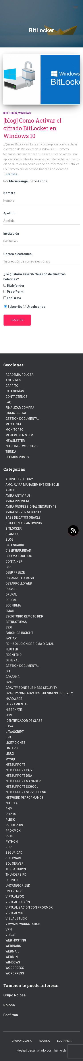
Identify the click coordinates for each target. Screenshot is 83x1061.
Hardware (14, 699)
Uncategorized (18, 885)
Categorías (15, 391)
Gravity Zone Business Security (31, 688)
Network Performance (24, 797)
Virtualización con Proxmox (29, 907)
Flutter (12, 649)
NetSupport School (22, 786)
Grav (10, 682)
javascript (15, 731)
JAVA (9, 726)
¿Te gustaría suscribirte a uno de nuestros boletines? (34, 276)
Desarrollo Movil (20, 578)
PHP (9, 808)
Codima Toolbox (19, 556)
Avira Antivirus (18, 495)
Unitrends (14, 891)
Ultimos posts (17, 457)
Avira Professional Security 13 (31, 506)
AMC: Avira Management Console (32, 484)
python (12, 841)
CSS (9, 567)
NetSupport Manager (23, 781)
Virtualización (18, 902)
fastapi (11, 638)
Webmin (12, 957)
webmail (12, 951)
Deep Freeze (15, 572)
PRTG (10, 836)
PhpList (12, 814)
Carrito (12, 385)
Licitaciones (15, 742)
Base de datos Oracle (23, 517)
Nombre (9, 193)
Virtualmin (14, 913)
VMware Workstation (23, 924)
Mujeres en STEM (19, 435)
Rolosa (9, 1005)
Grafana (12, 677)
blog (10, 539)
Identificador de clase (24, 720)
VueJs (10, 935)
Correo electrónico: (18, 254)
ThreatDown (16, 869)
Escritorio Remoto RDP (24, 616)
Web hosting (16, 940)
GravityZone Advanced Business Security (39, 693)
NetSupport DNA (19, 775)
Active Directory (19, 479)
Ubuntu (11, 880)
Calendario (15, 545)
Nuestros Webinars (22, 446)
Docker (11, 589)
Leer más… (11, 174)
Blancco (12, 534)
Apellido (9, 213)
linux (10, 753)
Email (10, 611)
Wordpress (15, 968)
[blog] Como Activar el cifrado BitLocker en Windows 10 (32, 128)
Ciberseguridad (18, 550)
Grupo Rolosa (14, 995)
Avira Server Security (23, 512)
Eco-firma (64, 1040)
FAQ (8, 402)
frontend (13, 655)
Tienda (11, 451)
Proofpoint (15, 825)
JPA (8, 737)
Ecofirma (13, 605)
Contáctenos (16, 396)
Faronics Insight (19, 633)
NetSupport (15, 764)
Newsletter (15, 440)
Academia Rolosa (19, 375)
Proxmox (13, 830)
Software (14, 858)
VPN (9, 929)
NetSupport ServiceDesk (26, 792)
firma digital (16, 413)
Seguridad (14, 852)
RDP (9, 847)
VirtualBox (15, 896)
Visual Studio (16, 918)
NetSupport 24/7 (19, 770)
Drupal (11, 594)
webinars (13, 946)
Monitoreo (14, 429)
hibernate (14, 710)
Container (14, 561)
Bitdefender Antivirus (24, 523)
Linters (12, 748)
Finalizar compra (20, 407)
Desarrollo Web (19, 583)
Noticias (12, 803)
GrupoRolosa (22, 1040)
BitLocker (10, 113)
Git (8, 671)
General (12, 660)
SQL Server (14, 863)
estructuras (16, 622)
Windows (24, 113)
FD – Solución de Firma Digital (30, 644)
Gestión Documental (22, 418)
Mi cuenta (13, 424)
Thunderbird (16, 874)
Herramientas (17, 704)
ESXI (9, 627)
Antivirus (13, 380)
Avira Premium (17, 501)
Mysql (11, 759)
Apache (11, 490)
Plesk (10, 819)
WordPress (15, 973)
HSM (9, 715)
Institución (11, 233)
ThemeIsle (59, 1050)
